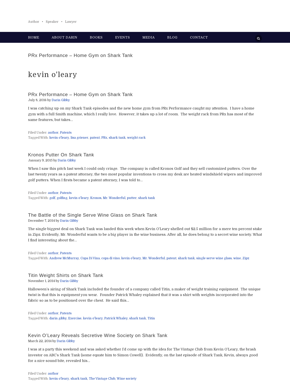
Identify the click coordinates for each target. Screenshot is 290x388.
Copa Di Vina (90, 258)
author (53, 132)
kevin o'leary (59, 137)
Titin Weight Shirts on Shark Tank (65, 275)
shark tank (117, 137)
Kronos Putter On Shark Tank (61, 154)
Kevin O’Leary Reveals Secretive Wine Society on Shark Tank (97, 335)
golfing (62, 198)
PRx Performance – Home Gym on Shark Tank (80, 55)
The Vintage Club (102, 378)
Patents (66, 132)
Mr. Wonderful (114, 198)
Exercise (74, 318)
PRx (104, 137)
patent (95, 137)
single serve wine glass (214, 258)
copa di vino (110, 258)
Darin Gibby (145, 11)
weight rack (136, 137)
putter (132, 198)
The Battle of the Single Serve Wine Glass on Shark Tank (92, 215)
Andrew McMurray (64, 258)
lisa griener (79, 137)
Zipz (245, 258)
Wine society (126, 378)
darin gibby (58, 318)
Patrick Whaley (116, 318)
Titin (151, 318)
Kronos (95, 198)
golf (52, 198)
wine (237, 258)
